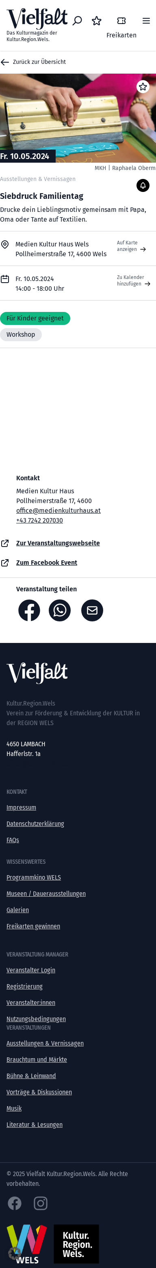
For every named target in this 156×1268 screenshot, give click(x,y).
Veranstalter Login (30, 970)
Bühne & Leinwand (31, 1076)
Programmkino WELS (33, 877)
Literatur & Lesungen (34, 1125)
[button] (14, 1253)
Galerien (17, 910)
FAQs (12, 840)
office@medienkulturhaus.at (58, 510)
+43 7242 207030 (39, 520)
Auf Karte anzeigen (132, 246)
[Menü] (146, 21)
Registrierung (24, 986)
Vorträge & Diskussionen (39, 1092)
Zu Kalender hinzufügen (134, 281)
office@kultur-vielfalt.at (37, 763)
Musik (14, 1108)
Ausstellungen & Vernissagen (45, 1043)
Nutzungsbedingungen (36, 1019)
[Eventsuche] (77, 21)
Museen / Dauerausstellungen (46, 894)
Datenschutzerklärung (35, 824)
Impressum (21, 807)
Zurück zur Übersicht (33, 62)
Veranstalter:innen (30, 1003)
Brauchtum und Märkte (36, 1059)
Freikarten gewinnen (33, 926)
